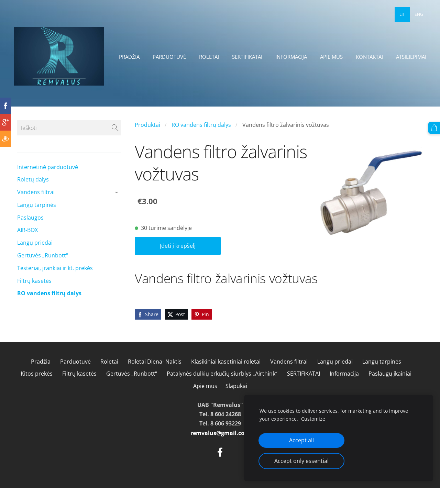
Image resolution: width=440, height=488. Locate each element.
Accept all (301, 440)
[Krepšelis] (434, 128)
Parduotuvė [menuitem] (169, 56)
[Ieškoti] (69, 127)
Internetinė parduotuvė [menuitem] (47, 167)
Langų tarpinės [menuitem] (36, 205)
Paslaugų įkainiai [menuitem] (389, 373)
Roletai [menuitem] (209, 56)
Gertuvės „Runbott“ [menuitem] (42, 255)
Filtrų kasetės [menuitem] (34, 281)
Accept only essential (301, 461)
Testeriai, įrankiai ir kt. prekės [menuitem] (55, 268)
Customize (313, 418)
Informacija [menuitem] (291, 56)
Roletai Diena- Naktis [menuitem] (155, 361)
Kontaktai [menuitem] (369, 56)
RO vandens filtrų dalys (201, 125)
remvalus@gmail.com (220, 433)
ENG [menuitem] (419, 14)
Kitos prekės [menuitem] (37, 373)
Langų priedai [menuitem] (35, 242)
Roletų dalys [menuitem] (33, 179)
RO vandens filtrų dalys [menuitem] (49, 293)
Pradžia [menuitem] (129, 56)
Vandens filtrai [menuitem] (36, 192)
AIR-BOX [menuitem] (27, 230)
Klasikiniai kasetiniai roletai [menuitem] (226, 361)
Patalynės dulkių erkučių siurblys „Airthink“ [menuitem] (222, 373)
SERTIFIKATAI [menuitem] (247, 56)
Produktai (147, 125)
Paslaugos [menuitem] (30, 217)
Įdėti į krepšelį (178, 245)
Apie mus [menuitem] (331, 56)
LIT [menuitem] (402, 14)
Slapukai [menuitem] (236, 386)
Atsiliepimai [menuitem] (411, 56)
